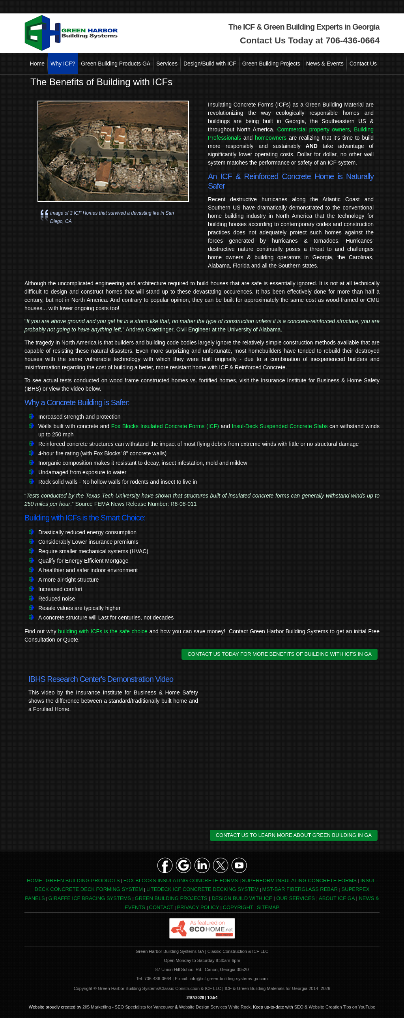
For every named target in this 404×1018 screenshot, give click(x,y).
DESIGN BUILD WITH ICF (241, 898)
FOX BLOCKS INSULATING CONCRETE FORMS (180, 880)
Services (167, 63)
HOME (34, 880)
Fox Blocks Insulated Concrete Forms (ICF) (165, 426)
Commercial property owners (313, 129)
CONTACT (161, 907)
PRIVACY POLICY (198, 907)
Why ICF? (62, 63)
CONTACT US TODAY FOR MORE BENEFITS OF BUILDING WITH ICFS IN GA (279, 654)
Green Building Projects (271, 63)
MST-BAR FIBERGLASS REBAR (300, 889)
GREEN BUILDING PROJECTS (171, 898)
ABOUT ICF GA (337, 898)
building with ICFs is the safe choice (103, 631)
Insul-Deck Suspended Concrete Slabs (280, 426)
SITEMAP (268, 907)
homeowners (270, 138)
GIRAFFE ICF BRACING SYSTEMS (90, 898)
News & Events (325, 63)
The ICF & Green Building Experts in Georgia (304, 26)
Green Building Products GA (115, 63)
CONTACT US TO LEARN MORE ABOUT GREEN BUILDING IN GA (294, 835)
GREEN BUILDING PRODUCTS (83, 880)
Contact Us (363, 63)
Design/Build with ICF (209, 63)
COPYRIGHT (238, 907)
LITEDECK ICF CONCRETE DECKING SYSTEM (202, 889)
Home (37, 63)
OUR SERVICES (295, 898)
